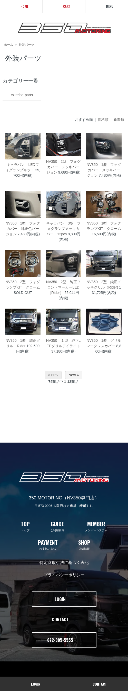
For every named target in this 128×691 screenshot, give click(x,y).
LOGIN (64, 599)
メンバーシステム (96, 526)
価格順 (103, 120)
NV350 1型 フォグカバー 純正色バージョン (23, 228)
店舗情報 (84, 544)
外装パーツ (26, 45)
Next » (73, 375)
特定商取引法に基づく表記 (64, 562)
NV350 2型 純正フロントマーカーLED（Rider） (63, 287)
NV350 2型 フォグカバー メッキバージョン (63, 166)
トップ (25, 526)
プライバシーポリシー (64, 574)
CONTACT (64, 619)
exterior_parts (22, 95)
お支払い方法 (48, 544)
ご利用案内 (57, 526)
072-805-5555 (64, 640)
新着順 (118, 120)
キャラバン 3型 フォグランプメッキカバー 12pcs (63, 228)
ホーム (8, 45)
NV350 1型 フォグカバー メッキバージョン (104, 170)
